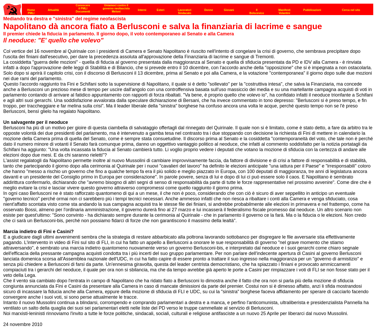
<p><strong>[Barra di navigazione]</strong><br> (188, 8)
